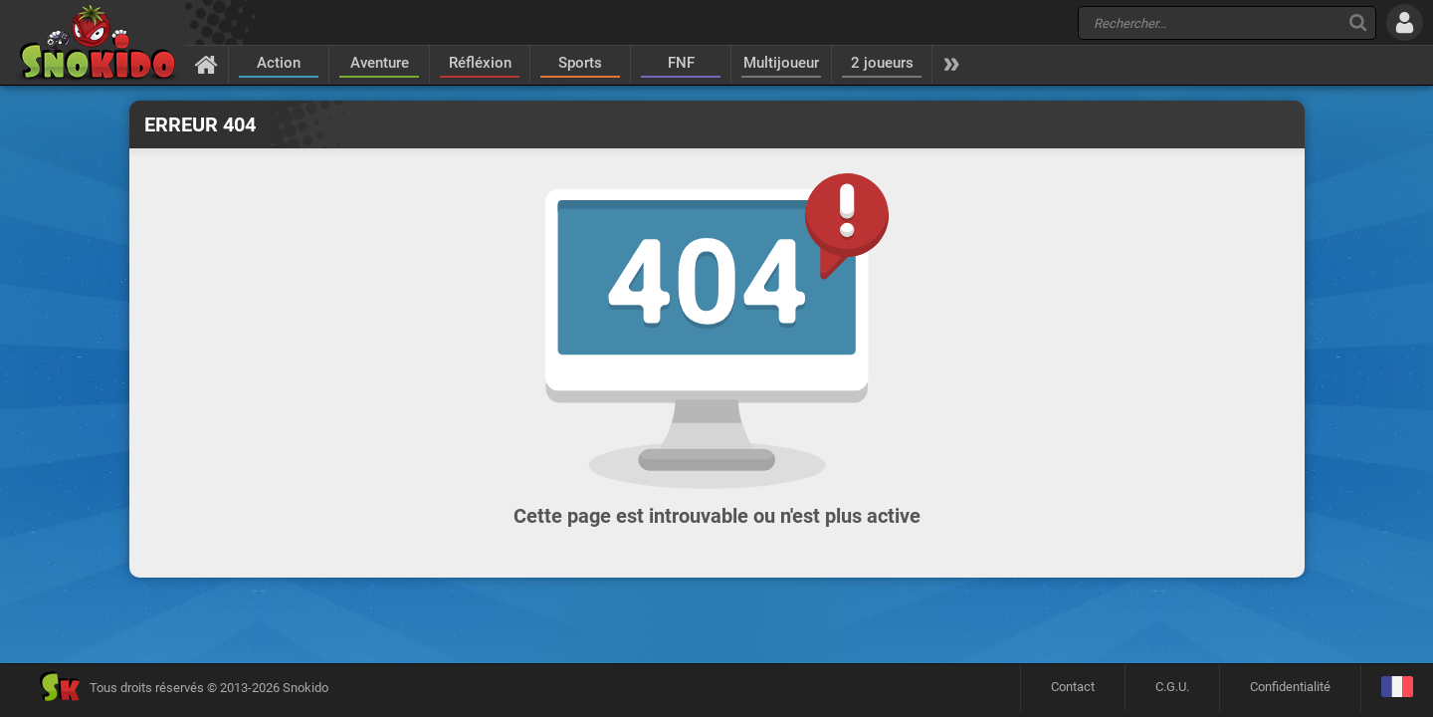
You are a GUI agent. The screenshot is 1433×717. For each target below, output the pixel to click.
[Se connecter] (1404, 22)
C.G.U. (1172, 686)
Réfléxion (480, 63)
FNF (681, 63)
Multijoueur (781, 63)
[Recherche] (1357, 22)
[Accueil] (206, 64)
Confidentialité (1290, 686)
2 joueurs (882, 63)
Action (279, 63)
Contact (1073, 686)
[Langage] (1396, 687)
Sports (580, 63)
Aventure (379, 63)
